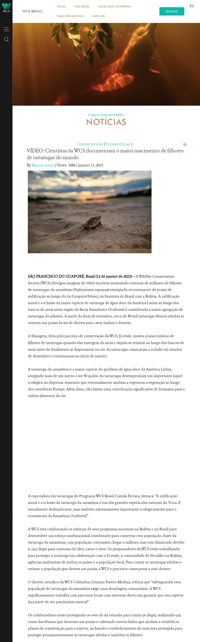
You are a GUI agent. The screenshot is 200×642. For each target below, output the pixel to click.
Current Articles (90, 144)
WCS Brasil (32, 11)
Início (61, 6)
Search (127, 144)
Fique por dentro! (70, 16)
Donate (172, 11)
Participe (98, 16)
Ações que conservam (114, 6)
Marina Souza (43, 165)
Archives (113, 144)
